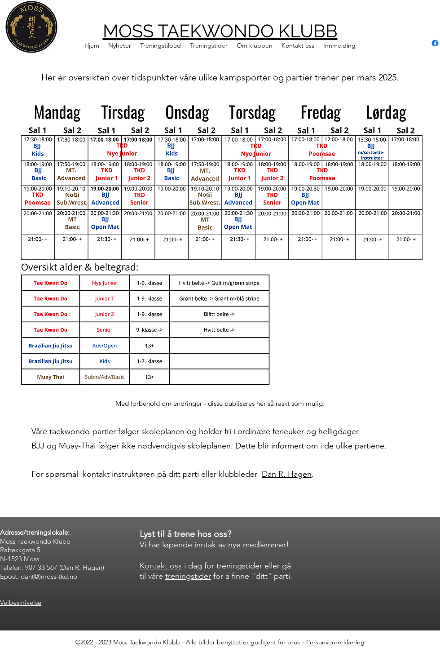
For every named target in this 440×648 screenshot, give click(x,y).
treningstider (188, 576)
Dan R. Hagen (287, 474)
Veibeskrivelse (20, 602)
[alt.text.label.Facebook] (435, 43)
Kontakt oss (161, 566)
